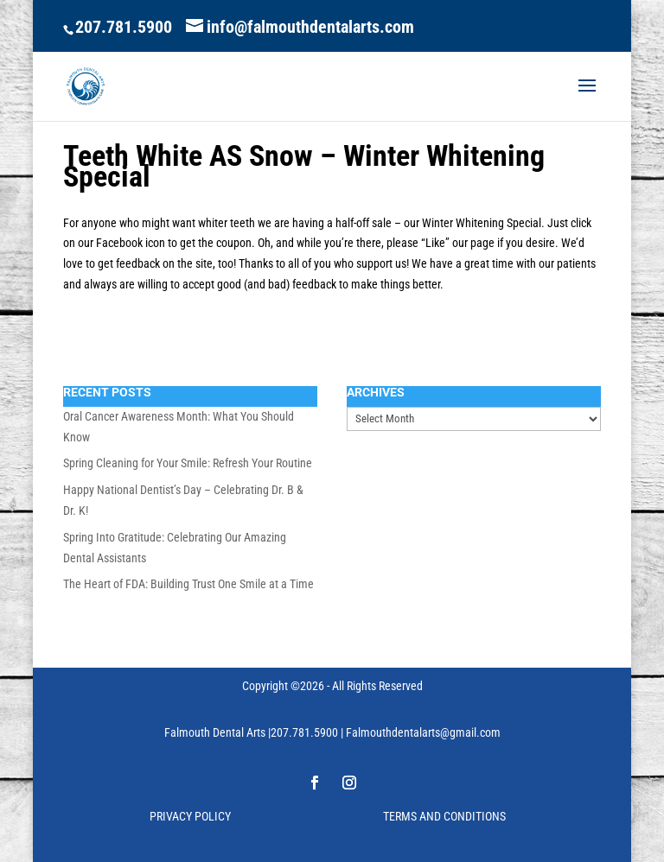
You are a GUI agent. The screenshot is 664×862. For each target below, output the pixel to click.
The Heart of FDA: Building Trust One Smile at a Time (188, 584)
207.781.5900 (123, 26)
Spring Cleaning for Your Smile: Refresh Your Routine (187, 463)
